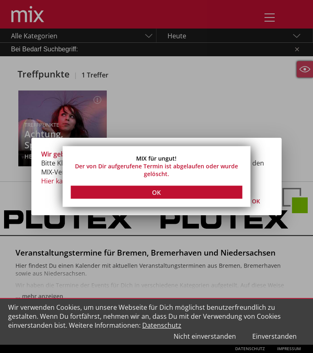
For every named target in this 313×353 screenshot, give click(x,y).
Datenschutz (161, 325)
